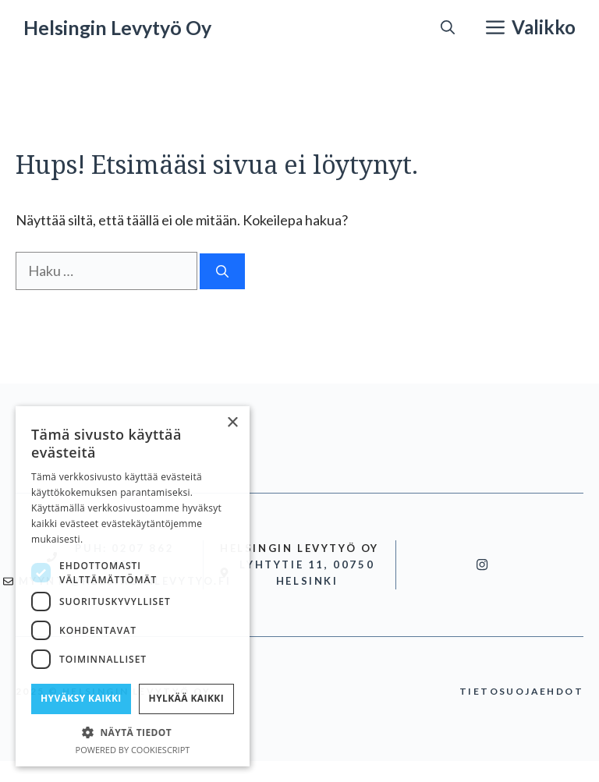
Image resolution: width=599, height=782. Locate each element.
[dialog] (133, 586)
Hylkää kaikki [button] (186, 698)
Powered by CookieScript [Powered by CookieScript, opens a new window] (133, 749)
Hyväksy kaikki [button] (81, 698)
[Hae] (222, 271)
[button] (447, 27)
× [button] (232, 423)
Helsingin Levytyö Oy (117, 27)
